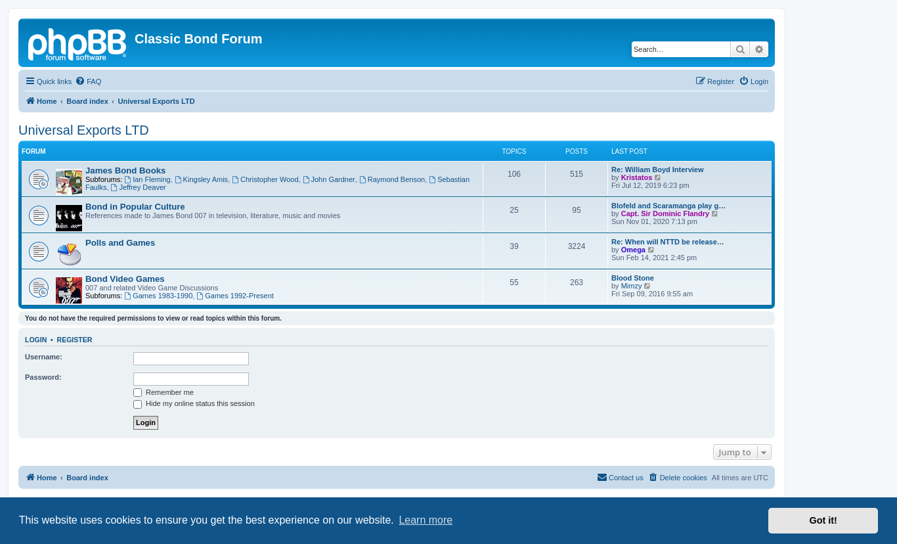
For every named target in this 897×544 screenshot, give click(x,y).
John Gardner (329, 179)
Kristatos (637, 177)
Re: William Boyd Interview (657, 169)
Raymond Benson (392, 179)
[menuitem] (88, 81)
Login (36, 340)
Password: (43, 377)
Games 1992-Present (234, 296)
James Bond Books (125, 170)
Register (75, 340)
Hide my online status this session (194, 403)
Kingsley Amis (201, 179)
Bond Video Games (125, 279)
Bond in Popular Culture (135, 207)
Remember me (163, 392)
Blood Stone (632, 278)
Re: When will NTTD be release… (667, 242)
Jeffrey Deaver (138, 187)
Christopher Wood (265, 179)
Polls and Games (120, 243)
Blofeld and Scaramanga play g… (668, 206)
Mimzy (631, 286)
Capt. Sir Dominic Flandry (665, 213)
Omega (633, 250)
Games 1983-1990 (158, 296)
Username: (43, 357)
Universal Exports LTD (83, 130)
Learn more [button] (425, 520)
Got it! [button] (823, 520)
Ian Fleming (147, 179)
